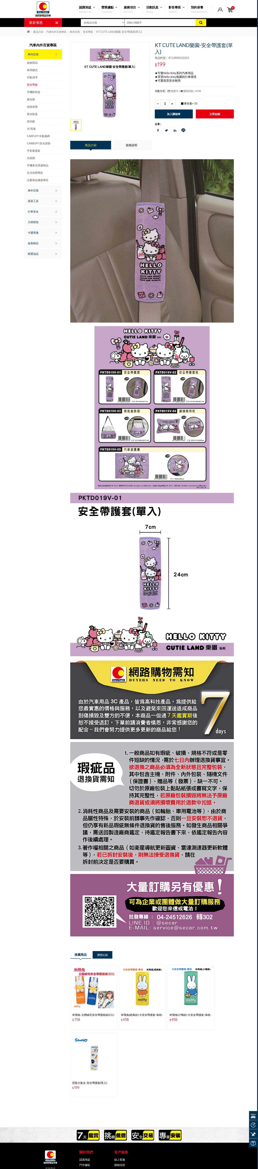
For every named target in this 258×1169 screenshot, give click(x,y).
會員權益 (84, 1100)
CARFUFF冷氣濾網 (38, 136)
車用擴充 (32, 70)
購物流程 (119, 1090)
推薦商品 (83, 955)
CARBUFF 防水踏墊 (38, 143)
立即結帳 (214, 114)
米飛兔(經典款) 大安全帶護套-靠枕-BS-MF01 (131, 1010)
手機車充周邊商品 (37, 165)
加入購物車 (173, 114)
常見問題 (119, 1095)
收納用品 (32, 62)
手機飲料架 (33, 92)
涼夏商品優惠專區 (37, 180)
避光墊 (31, 99)
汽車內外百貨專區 (56, 31)
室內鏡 (31, 121)
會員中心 (119, 1100)
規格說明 (131, 145)
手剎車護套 (33, 150)
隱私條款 (84, 1095)
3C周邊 (31, 128)
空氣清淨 (32, 77)
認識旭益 (84, 1085)
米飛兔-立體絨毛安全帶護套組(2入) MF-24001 (89, 1010)
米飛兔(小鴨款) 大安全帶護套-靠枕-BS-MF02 (172, 1010)
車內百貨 (75, 31)
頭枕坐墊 (32, 106)
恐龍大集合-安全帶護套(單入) (213, 1008)
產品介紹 (38, 31)
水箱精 (31, 158)
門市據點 (84, 1090)
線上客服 (119, 1085)
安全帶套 (88, 31)
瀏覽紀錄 (108, 955)
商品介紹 (91, 145)
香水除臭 (32, 114)
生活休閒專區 (35, 172)
